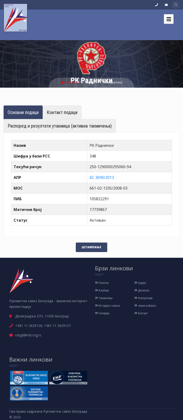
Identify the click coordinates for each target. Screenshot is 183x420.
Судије (140, 283)
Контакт (141, 313)
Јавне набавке (145, 305)
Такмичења (103, 298)
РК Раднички (112, 83)
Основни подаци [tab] (23, 112)
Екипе (90, 83)
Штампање (91, 247)
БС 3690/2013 (102, 177)
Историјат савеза (107, 305)
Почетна (70, 83)
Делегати (141, 290)
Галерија (102, 313)
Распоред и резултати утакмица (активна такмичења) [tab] (60, 126)
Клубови (102, 290)
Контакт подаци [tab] (62, 112)
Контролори (143, 298)
